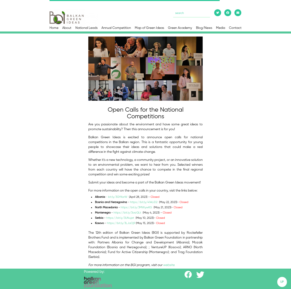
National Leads (86, 28)
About (66, 28)
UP (282, 282)
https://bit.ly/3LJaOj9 (121, 223)
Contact (235, 28)
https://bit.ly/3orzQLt (127, 212)
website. (169, 265)
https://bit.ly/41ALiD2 (144, 202)
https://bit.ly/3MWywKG (136, 207)
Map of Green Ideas (149, 28)
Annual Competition (116, 28)
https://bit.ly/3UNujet (120, 218)
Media (220, 28)
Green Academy (180, 28)
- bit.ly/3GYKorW (116, 197)
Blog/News (204, 28)
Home (54, 28)
